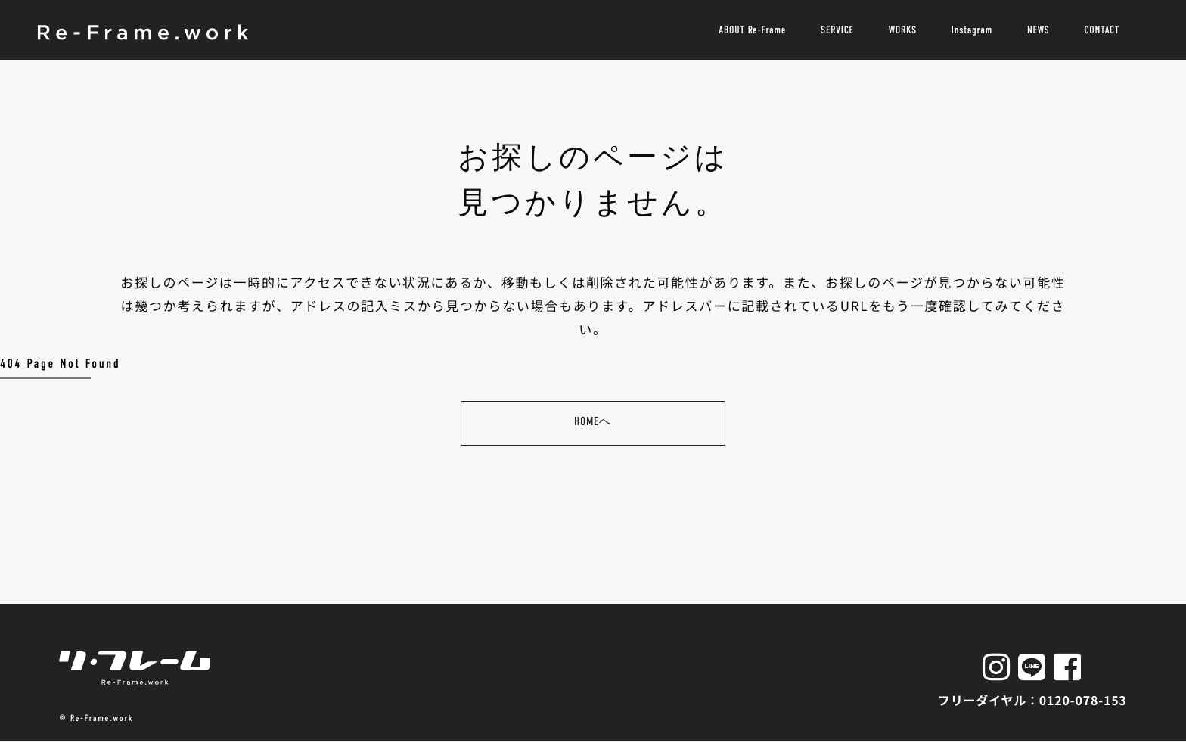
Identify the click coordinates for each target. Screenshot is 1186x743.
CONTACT (1101, 29)
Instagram (972, 29)
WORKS (903, 29)
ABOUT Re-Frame (752, 29)
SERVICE (837, 29)
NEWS (1038, 29)
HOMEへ (593, 422)
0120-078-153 (1083, 701)
